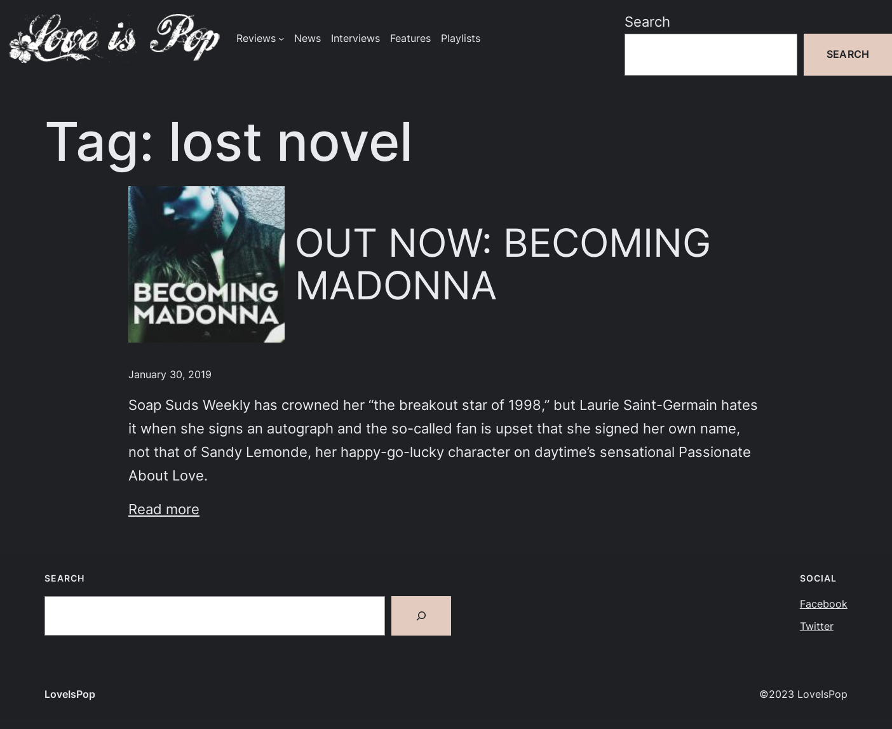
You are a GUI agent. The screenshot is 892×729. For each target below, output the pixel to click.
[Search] (421, 616)
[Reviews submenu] (281, 38)
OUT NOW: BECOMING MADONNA (503, 264)
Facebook (824, 604)
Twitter (817, 626)
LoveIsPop (69, 694)
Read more (163, 509)
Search (647, 21)
